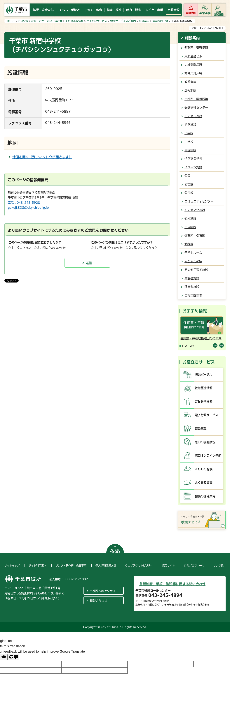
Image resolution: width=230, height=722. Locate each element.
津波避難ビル (193, 56)
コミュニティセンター (199, 201)
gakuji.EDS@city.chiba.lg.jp (28, 207)
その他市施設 (193, 116)
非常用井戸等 (193, 73)
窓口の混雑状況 (205, 442)
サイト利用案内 (37, 565)
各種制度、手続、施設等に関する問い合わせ (172, 584)
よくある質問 (203, 482)
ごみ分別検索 (203, 401)
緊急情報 (191, 13)
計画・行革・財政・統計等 (46, 21)
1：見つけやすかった (108, 247)
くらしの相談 (203, 469)
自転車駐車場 (193, 295)
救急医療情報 (203, 387)
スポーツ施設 (193, 167)
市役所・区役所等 (196, 99)
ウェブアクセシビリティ (139, 565)
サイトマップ (12, 565)
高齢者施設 (191, 278)
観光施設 (190, 218)
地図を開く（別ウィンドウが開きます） (42, 157)
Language (205, 13)
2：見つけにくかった (143, 247)
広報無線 (190, 90)
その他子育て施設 (196, 269)
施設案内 (144, 21)
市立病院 (190, 227)
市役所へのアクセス (102, 590)
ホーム (11, 21)
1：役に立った (21, 247)
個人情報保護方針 (105, 565)
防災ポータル (203, 374)
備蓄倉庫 (190, 81)
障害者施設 (191, 286)
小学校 (188, 133)
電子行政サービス (97, 21)
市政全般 (23, 21)
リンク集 (218, 565)
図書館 (188, 184)
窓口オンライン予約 (208, 455)
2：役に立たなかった (51, 247)
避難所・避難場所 (196, 47)
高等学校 (190, 150)
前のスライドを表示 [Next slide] (221, 345)
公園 (187, 175)
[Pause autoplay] (184, 345)
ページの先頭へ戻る (115, 551)
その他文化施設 (194, 210)
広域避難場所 (193, 64)
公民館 (188, 192)
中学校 (188, 141)
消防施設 (190, 124)
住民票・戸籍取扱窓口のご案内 (201, 338)
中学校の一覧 (160, 21)
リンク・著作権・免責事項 (70, 565)
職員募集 (201, 428)
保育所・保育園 (194, 235)
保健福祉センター (196, 107)
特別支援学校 (193, 158)
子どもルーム (193, 252)
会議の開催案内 (205, 496)
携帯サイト (168, 565)
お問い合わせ (98, 600)
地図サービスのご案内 (123, 21)
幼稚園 (188, 244)
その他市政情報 (74, 21)
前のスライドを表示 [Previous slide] (215, 345)
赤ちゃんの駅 (193, 261)
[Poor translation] (13, 657)
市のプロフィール (194, 565)
